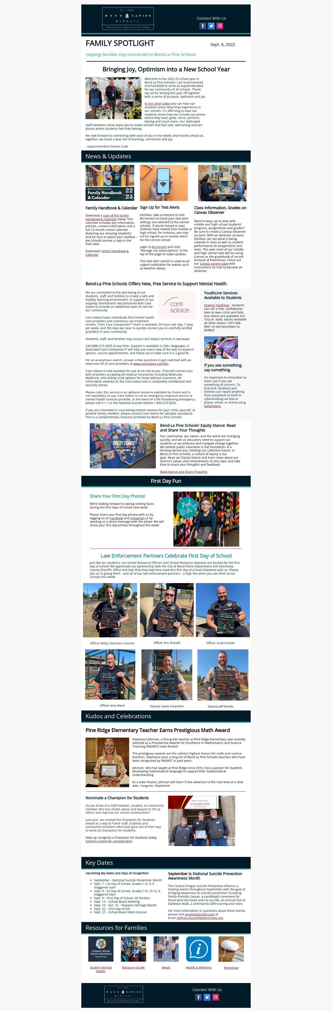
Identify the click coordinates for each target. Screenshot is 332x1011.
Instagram (137, 518)
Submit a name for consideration (109, 841)
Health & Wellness (199, 967)
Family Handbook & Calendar (107, 253)
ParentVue (231, 968)
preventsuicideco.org (200, 914)
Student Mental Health (101, 969)
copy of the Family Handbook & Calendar (107, 217)
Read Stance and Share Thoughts (183, 472)
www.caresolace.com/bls (150, 364)
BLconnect (159, 247)
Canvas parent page (214, 264)
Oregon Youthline (216, 305)
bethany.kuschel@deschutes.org (200, 918)
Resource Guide (133, 967)
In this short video (157, 104)
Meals (166, 967)
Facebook (116, 518)
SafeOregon (212, 406)
